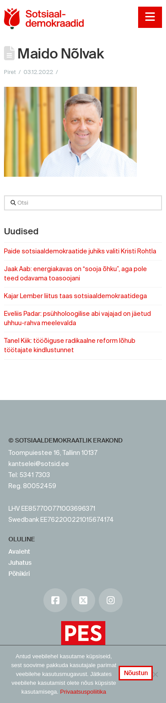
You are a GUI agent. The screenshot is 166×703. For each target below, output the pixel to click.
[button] (150, 17)
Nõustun (136, 673)
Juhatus (19, 563)
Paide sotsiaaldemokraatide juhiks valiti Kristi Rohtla (80, 251)
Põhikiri (19, 574)
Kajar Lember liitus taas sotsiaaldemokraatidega (75, 295)
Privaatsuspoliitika (83, 691)
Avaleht (19, 551)
